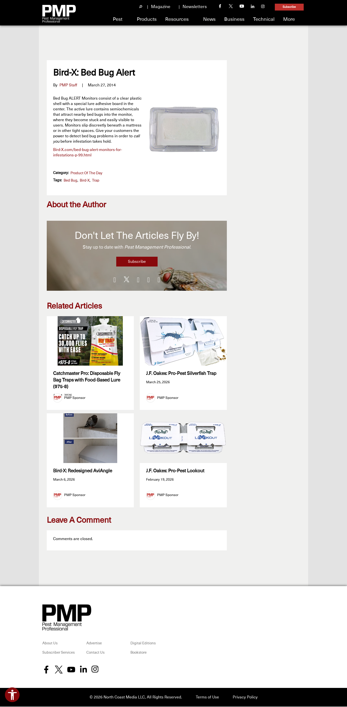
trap (95, 180)
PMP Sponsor (74, 398)
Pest (117, 19)
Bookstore (138, 653)
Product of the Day (86, 173)
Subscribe (289, 7)
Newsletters (195, 7)
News (209, 19)
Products (147, 19)
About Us (50, 644)
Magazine (160, 7)
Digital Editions (143, 644)
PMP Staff (68, 85)
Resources (177, 19)
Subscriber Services (58, 653)
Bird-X (85, 180)
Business (234, 19)
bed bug (70, 180)
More (289, 19)
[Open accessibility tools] (12, 694)
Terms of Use (207, 698)
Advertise (94, 644)
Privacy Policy (245, 698)
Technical (264, 19)
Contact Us (95, 653)
